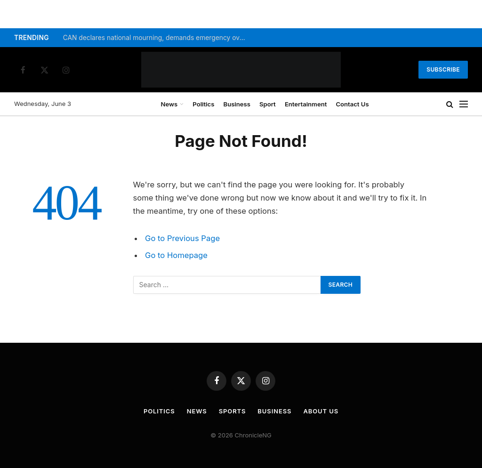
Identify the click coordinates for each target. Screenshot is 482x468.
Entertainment (306, 104)
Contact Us (352, 104)
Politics (203, 104)
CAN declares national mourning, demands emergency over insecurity (157, 37)
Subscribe (443, 69)
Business (237, 104)
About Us (321, 411)
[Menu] (463, 104)
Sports (232, 411)
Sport (267, 104)
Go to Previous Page (182, 238)
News (169, 104)
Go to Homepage (176, 255)
